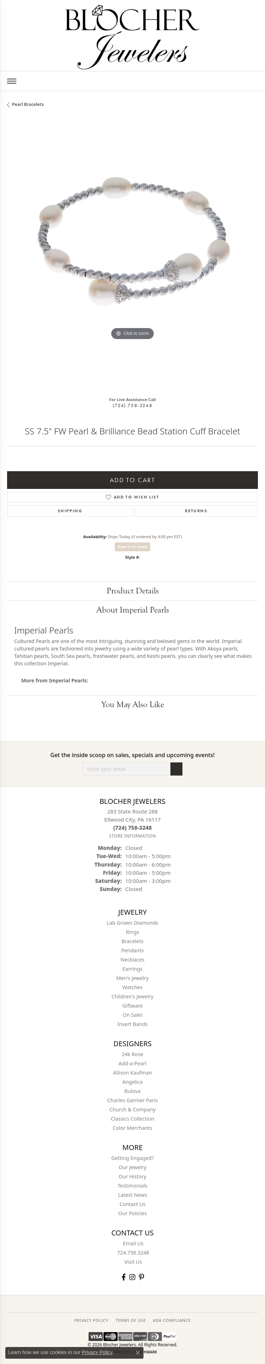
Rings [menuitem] (132, 932)
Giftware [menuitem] (132, 1005)
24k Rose (132, 1054)
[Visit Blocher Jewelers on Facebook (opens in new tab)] (124, 1277)
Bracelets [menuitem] (132, 941)
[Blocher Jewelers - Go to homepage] (132, 36)
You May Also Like (132, 704)
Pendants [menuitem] (132, 950)
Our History (132, 1176)
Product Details (133, 591)
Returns (196, 511)
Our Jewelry (132, 1167)
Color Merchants (132, 1128)
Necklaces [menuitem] (132, 959)
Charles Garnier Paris (132, 1100)
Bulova (132, 1091)
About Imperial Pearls (132, 610)
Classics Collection (132, 1118)
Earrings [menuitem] (132, 968)
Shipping (70, 511)
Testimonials (132, 1185)
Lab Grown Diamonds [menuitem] (132, 922)
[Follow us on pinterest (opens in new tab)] (141, 1277)
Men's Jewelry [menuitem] (132, 978)
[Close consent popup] (138, 1353)
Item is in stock (132, 546)
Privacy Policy (97, 1352)
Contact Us (132, 1204)
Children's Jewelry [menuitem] (132, 996)
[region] (132, 254)
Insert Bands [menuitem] (132, 1024)
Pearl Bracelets (28, 104)
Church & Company (132, 1109)
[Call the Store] (132, 827)
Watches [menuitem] (132, 987)
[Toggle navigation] (11, 81)
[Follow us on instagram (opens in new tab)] (132, 1277)
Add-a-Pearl (133, 1063)
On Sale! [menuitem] (132, 1014)
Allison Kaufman (132, 1072)
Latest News (132, 1194)
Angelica (132, 1081)
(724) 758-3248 (132, 405)
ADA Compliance (172, 1320)
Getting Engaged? (132, 1158)
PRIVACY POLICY (91, 1320)
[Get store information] (132, 836)
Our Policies (132, 1213)
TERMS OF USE (130, 1320)
